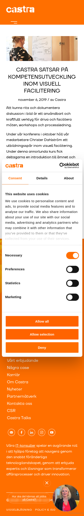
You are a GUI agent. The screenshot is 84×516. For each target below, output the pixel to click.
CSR (11, 411)
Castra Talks (19, 418)
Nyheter (14, 389)
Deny (42, 347)
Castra (60, 100)
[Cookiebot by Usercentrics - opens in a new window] (60, 166)
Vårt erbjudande (22, 360)
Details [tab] (42, 178)
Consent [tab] (15, 178)
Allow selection (42, 334)
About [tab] (69, 178)
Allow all (42, 321)
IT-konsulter (25, 445)
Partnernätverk (21, 396)
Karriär (13, 375)
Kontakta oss (19, 403)
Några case (18, 368)
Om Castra (17, 382)
